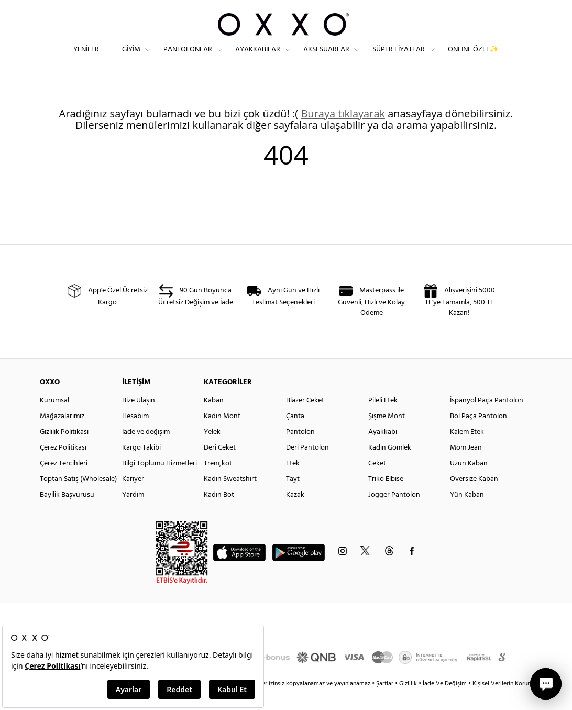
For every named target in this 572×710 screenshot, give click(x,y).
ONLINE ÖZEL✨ (473, 58)
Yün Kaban (467, 513)
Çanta (295, 435)
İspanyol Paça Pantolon (486, 419)
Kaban (214, 419)
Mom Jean (466, 466)
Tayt (293, 497)
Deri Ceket (220, 466)
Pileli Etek (383, 419)
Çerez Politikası (63, 466)
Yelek (212, 450)
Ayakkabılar (257, 58)
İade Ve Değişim (445, 702)
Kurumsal (54, 419)
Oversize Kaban (474, 497)
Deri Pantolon (307, 466)
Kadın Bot (219, 513)
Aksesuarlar (326, 58)
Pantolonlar (187, 58)
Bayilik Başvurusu (67, 513)
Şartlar (385, 702)
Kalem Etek (467, 450)
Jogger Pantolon (394, 513)
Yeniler (86, 58)
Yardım (133, 513)
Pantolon (300, 450)
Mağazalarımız (62, 435)
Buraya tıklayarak (343, 132)
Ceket (377, 482)
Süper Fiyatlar (398, 58)
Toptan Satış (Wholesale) (78, 497)
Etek (293, 482)
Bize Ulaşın (138, 419)
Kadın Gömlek (389, 466)
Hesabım (135, 435)
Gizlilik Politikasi (64, 450)
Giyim (131, 58)
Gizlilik (409, 702)
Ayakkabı (382, 450)
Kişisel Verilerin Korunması (507, 702)
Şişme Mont (386, 435)
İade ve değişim (146, 450)
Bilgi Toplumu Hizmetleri (159, 482)
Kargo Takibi (141, 466)
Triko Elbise (385, 497)
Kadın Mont (222, 435)
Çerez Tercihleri (63, 482)
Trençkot (218, 482)
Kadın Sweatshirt (230, 497)
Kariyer (133, 497)
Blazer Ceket (305, 419)
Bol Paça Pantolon (478, 435)
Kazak (295, 513)
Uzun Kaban (469, 482)
